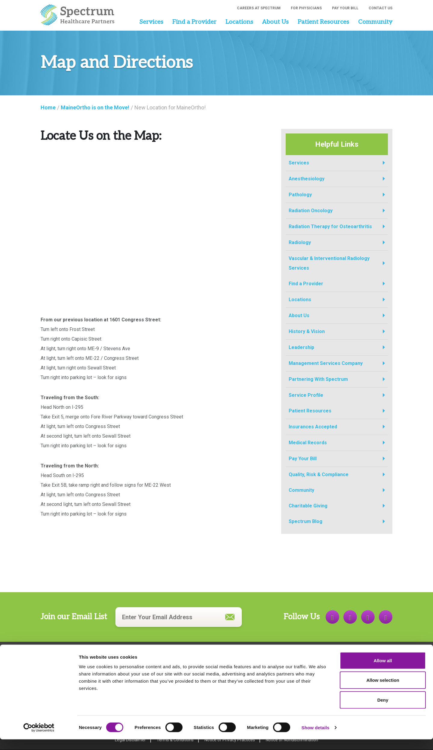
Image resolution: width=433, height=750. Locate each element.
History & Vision (307, 331)
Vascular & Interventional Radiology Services (329, 263)
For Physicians (306, 8)
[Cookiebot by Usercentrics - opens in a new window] (39, 738)
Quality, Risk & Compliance (319, 474)
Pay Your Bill (345, 8)
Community (375, 22)
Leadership (301, 347)
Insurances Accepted (313, 427)
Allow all (383, 671)
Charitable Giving (308, 506)
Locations (239, 22)
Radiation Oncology (311, 210)
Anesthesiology (306, 179)
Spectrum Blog (305, 521)
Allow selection (382, 690)
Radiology (300, 242)
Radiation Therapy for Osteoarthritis (330, 226)
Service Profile (306, 395)
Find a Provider (194, 22)
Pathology (300, 194)
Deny (382, 710)
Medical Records (308, 442)
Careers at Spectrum (259, 8)
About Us (275, 22)
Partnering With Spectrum (318, 379)
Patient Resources (323, 22)
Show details (316, 738)
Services (151, 22)
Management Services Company (326, 363)
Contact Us (380, 8)
